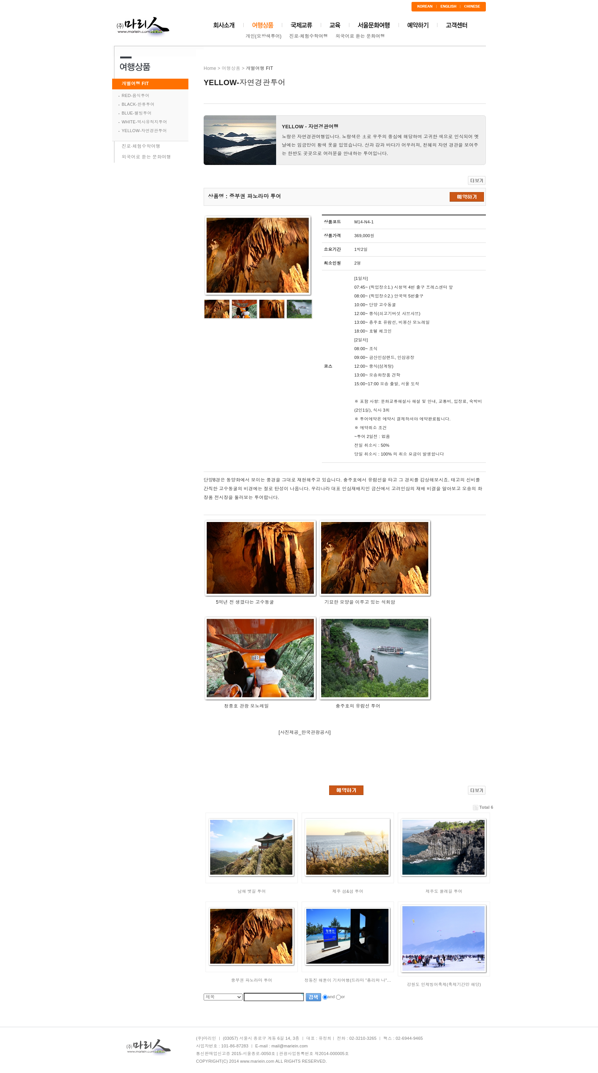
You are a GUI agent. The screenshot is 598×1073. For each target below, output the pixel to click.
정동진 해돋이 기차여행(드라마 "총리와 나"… (347, 980)
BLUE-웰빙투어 (137, 113)
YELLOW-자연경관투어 (144, 130)
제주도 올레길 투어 (444, 891)
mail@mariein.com (290, 1046)
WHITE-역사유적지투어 (144, 122)
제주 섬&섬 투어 (347, 891)
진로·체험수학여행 (308, 36)
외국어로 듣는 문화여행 (360, 36)
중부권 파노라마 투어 (251, 980)
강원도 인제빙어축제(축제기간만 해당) (444, 984)
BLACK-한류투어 (138, 104)
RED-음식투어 (136, 95)
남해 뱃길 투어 (252, 891)
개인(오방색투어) (263, 36)
